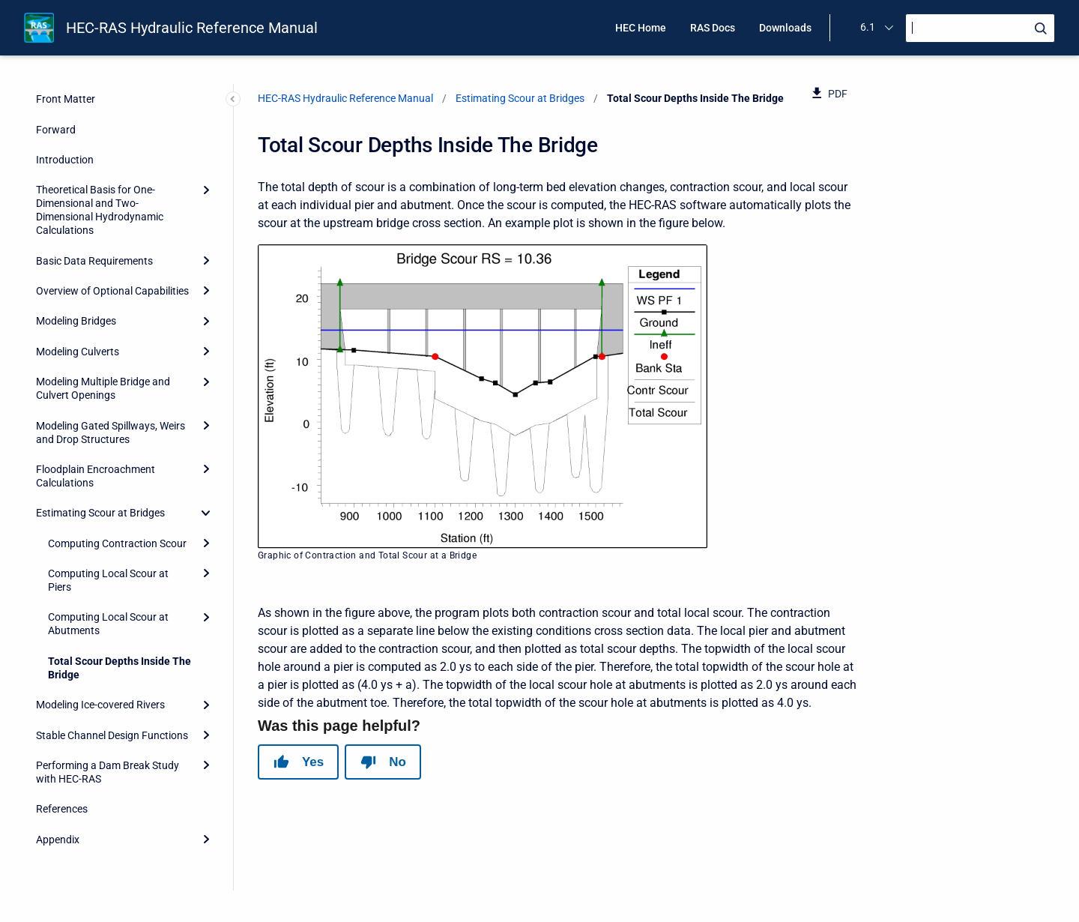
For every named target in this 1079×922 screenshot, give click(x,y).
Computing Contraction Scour (117, 543)
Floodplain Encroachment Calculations (95, 476)
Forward (56, 130)
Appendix (57, 840)
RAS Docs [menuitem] (712, 28)
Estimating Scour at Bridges (100, 513)
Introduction (65, 160)
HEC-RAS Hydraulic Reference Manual (192, 28)
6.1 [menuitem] (867, 27)
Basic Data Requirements (94, 261)
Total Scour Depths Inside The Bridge (119, 668)
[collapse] (206, 513)
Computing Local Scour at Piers (108, 580)
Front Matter (65, 99)
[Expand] (206, 190)
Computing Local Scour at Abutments (108, 623)
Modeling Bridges (76, 321)
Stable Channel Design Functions (112, 735)
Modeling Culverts (77, 352)
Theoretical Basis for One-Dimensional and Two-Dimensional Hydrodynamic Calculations (99, 210)
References (62, 809)
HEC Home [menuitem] (640, 28)
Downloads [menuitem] (785, 28)
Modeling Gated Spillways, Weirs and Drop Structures (110, 432)
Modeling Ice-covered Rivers (100, 705)
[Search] (980, 28)
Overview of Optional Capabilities (112, 291)
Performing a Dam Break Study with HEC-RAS (107, 772)
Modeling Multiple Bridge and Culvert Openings (103, 388)
